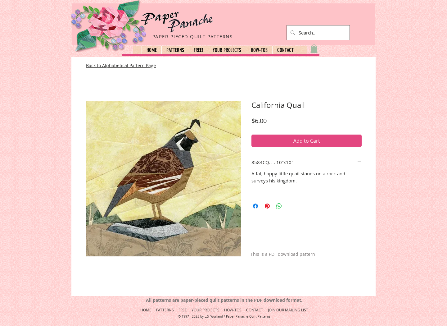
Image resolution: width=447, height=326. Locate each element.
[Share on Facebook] (255, 206)
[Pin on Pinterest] (267, 206)
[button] (175, 50)
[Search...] (317, 32)
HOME (145, 309)
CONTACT (254, 309)
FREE (182, 309)
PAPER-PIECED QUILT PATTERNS (192, 36)
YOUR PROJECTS (205, 309)
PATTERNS (165, 309)
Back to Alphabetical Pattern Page (121, 65)
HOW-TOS (233, 309)
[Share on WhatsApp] (279, 206)
